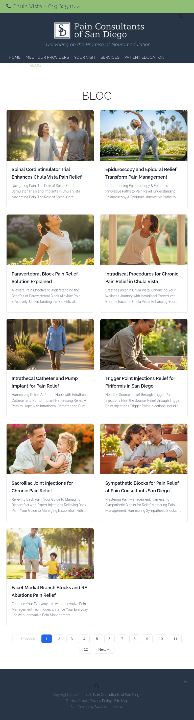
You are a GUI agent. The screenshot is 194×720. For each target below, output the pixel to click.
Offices (17, 65)
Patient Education (144, 57)
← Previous (26, 639)
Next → (104, 649)
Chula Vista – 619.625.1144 (43, 6)
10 (161, 639)
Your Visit (84, 57)
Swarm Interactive (108, 707)
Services (110, 57)
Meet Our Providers (47, 57)
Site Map (121, 701)
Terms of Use (76, 701)
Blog (35, 65)
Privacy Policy (100, 701)
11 (175, 639)
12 (86, 649)
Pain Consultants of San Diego (117, 695)
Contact (55, 65)
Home (15, 57)
